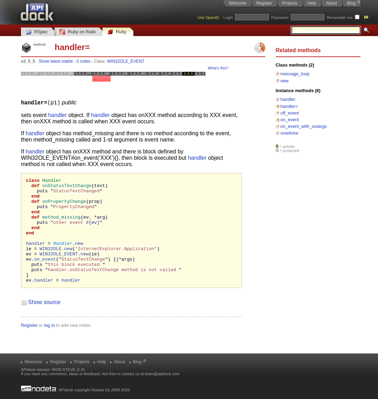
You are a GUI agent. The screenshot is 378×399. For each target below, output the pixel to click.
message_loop (294, 73)
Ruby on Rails (77, 32)
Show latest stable (56, 61)
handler (287, 99)
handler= (289, 106)
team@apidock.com (162, 374)
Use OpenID (208, 17)
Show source (44, 323)
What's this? (218, 68)
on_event (289, 119)
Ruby (116, 32)
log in (49, 346)
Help (311, 3)
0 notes (83, 61)
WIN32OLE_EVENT (126, 61)
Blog (351, 3)
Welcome (237, 3)
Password (279, 17)
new (284, 80)
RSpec (37, 32)
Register (264, 3)
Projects (289, 3)
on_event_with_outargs (303, 126)
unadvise (289, 133)
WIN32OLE (50, 263)
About (331, 3)
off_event (289, 113)
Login (228, 17)
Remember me (340, 17)
